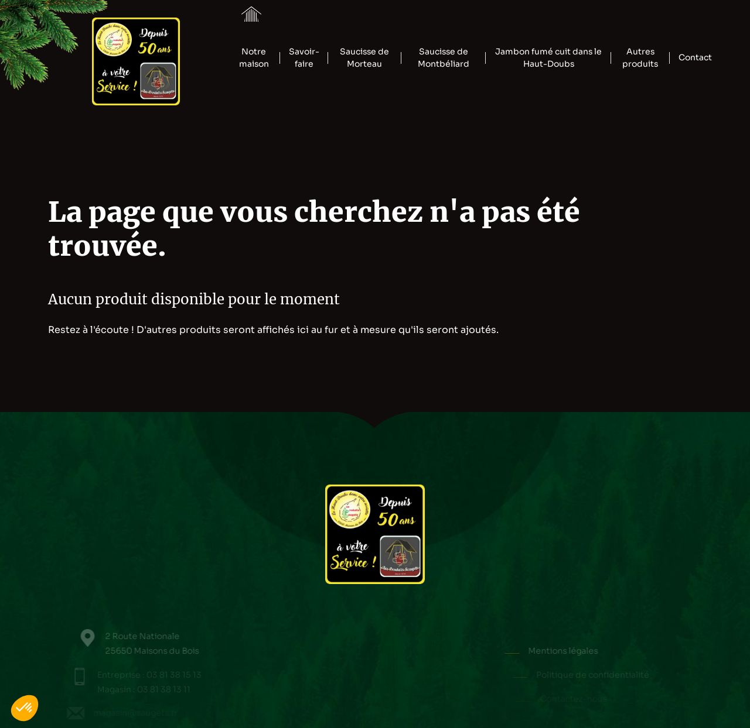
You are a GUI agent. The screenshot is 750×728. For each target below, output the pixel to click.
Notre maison (254, 57)
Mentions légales (574, 650)
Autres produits (640, 57)
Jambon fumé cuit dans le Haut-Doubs (548, 57)
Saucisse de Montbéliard (443, 57)
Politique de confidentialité (597, 674)
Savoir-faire (304, 57)
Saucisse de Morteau (364, 57)
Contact (695, 57)
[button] (25, 708)
